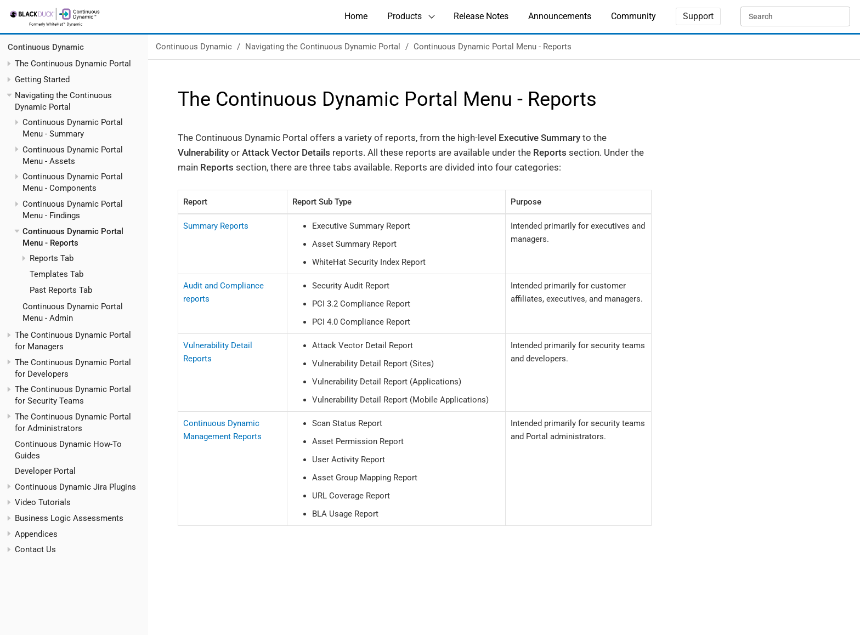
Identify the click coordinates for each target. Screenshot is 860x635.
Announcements (559, 16)
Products (404, 16)
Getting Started (42, 79)
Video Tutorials (43, 502)
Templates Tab (56, 274)
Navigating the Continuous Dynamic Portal (322, 47)
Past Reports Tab (61, 290)
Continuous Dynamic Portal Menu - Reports (493, 47)
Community (633, 16)
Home (355, 16)
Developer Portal (45, 471)
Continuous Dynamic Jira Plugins (75, 487)
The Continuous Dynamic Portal (73, 64)
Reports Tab (51, 258)
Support (698, 16)
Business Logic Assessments (69, 518)
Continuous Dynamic (46, 47)
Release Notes (481, 16)
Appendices (36, 534)
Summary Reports (215, 226)
